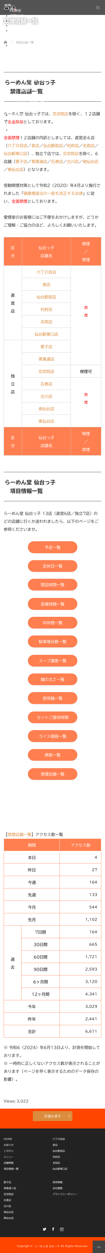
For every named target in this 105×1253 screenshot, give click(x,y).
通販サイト (18, 130)
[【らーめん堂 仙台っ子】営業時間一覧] (52, 604)
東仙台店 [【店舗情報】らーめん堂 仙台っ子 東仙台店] (15, 169)
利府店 (56, 1157)
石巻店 (7, 1200)
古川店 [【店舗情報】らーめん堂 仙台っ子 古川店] (73, 162)
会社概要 (17, 120)
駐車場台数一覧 (32, 75)
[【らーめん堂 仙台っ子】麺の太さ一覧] (52, 679)
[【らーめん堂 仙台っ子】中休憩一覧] (52, 622)
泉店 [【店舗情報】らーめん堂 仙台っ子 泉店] (46, 285)
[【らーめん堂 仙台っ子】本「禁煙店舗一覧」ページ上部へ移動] (52, 774)
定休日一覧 (28, 55)
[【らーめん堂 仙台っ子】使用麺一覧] (52, 698)
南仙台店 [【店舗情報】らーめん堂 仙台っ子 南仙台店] (91, 162)
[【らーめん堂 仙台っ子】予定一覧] (52, 547)
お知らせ (17, 15)
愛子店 (7, 1182)
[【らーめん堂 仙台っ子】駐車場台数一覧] (52, 641)
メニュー (17, 25)
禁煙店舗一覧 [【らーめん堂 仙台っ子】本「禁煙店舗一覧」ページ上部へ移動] (19, 834)
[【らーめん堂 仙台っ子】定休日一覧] (52, 566)
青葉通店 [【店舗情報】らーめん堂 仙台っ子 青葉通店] (46, 359)
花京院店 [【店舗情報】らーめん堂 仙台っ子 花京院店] (71, 154)
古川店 (7, 1206)
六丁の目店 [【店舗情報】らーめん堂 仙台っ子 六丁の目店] (46, 272)
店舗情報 (17, 30)
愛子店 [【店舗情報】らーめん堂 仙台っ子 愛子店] (21, 162)
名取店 (56, 1163)
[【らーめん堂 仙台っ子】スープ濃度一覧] (52, 661)
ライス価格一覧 (32, 100)
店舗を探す (52, 1116)
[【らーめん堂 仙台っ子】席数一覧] (52, 755)
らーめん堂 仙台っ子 (47, 1246)
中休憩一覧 (28, 70)
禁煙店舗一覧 (30, 110)
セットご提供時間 (33, 95)
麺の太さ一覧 (30, 85)
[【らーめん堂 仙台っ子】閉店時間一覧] (52, 584)
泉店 (55, 1145)
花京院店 (9, 1194)
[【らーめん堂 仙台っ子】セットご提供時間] (52, 717)
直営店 (25, 35)
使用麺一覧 (28, 90)
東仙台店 (9, 1218)
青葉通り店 (10, 1188)
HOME (8, 1139)
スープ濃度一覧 (32, 80)
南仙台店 (9, 1212)
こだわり (17, 20)
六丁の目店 (59, 1139)
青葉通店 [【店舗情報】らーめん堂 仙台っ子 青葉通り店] (39, 162)
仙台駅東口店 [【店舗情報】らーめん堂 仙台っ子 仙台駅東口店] (15, 154)
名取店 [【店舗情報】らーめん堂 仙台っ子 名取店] (46, 322)
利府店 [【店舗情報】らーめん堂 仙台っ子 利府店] (46, 309)
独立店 (25, 40)
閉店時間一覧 (30, 60)
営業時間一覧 (30, 65)
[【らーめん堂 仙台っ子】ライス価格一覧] (52, 736)
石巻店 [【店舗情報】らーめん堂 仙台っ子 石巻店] (57, 162)
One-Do (27, 135)
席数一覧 (27, 105)
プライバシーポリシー (37, 125)
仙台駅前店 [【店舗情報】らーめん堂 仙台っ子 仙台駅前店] (46, 297)
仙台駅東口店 (60, 1169)
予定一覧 (27, 50)
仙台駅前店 (59, 1151)
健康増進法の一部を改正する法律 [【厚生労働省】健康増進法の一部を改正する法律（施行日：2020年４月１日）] (53, 193)
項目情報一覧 (20, 45)
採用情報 (17, 115)
